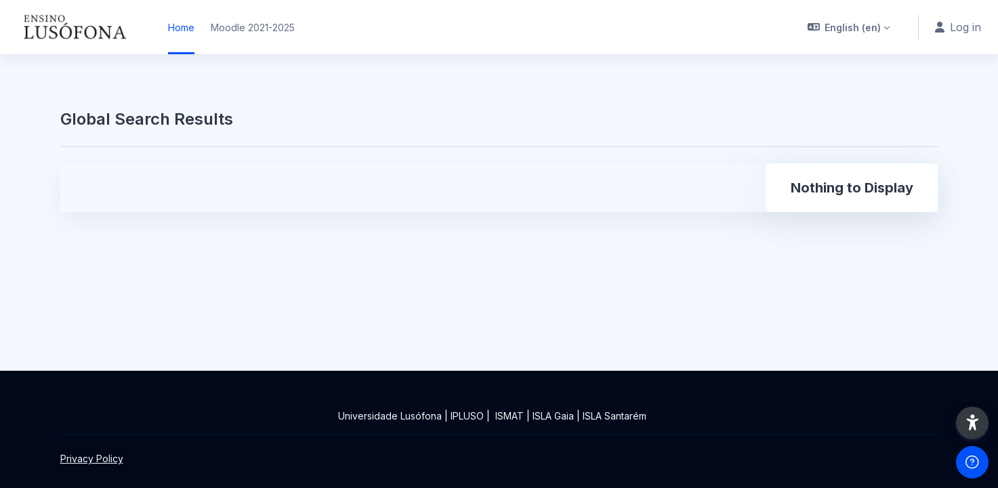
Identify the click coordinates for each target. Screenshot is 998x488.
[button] (849, 27)
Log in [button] (958, 27)
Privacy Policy (91, 458)
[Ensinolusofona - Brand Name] (76, 27)
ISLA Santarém (614, 416)
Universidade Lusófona (390, 416)
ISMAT (509, 416)
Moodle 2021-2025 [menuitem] (253, 27)
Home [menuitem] (181, 27)
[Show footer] (972, 462)
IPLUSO (467, 416)
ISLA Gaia (553, 416)
